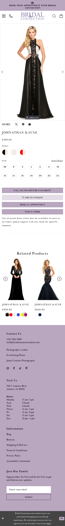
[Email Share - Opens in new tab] (29, 124)
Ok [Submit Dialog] (62, 518)
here (49, 523)
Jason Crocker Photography (21, 360)
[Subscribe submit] (29, 497)
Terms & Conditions (17, 450)
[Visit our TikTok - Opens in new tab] (20, 368)
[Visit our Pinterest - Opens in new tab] (27, 368)
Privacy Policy (14, 455)
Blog (9, 434)
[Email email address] (29, 489)
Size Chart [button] (57, 160)
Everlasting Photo (16, 355)
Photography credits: (17, 350)
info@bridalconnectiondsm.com (23, 342)
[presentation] (16, 278)
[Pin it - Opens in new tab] (23, 124)
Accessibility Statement (18, 461)
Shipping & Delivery (17, 445)
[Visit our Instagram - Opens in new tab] (8, 368)
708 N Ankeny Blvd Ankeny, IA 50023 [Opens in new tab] (16, 388)
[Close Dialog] (3, 518)
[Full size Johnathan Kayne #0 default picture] (32, 72)
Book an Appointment (32, 204)
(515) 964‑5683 (14, 339)
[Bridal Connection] (32, 16)
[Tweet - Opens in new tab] (16, 124)
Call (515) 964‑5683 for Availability (32, 190)
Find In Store (32, 211)
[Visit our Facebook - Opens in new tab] (14, 368)
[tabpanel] (32, 72)
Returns (11, 439)
